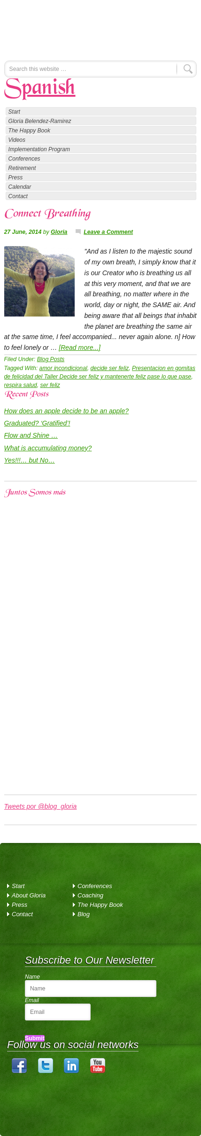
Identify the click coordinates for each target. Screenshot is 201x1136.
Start (14, 111)
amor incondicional (63, 368)
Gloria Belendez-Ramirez (79, 25)
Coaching (90, 895)
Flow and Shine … (31, 435)
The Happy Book (29, 130)
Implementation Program (39, 149)
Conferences (24, 158)
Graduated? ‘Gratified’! (37, 423)
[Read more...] (79, 347)
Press (15, 177)
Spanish (40, 89)
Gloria (59, 232)
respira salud (20, 385)
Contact (18, 196)
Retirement (22, 168)
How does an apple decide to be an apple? (66, 411)
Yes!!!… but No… (29, 460)
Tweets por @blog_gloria (40, 806)
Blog (83, 914)
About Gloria (29, 895)
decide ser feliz (110, 368)
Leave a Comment (108, 232)
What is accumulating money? (48, 448)
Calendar (19, 187)
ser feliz (50, 385)
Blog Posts (51, 359)
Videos (16, 140)
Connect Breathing (47, 214)
